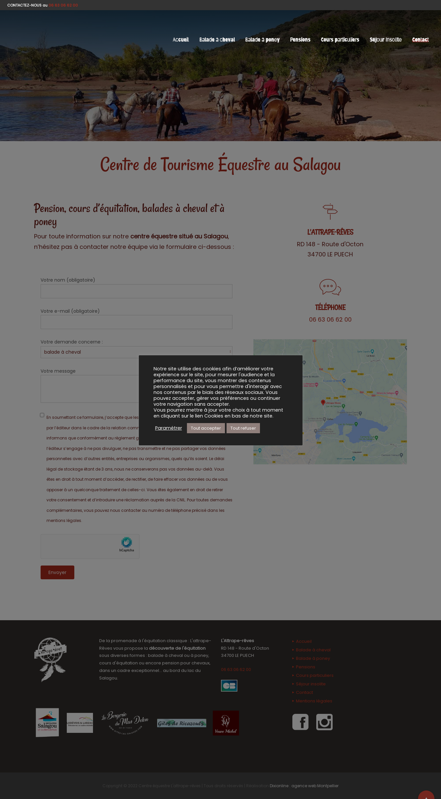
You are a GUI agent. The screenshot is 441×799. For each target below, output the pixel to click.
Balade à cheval (217, 40)
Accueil (181, 40)
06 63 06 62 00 (63, 5)
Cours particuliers (340, 40)
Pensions (300, 40)
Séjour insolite (386, 40)
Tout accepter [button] (206, 428)
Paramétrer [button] (168, 428)
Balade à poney (262, 40)
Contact (420, 40)
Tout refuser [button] (243, 428)
